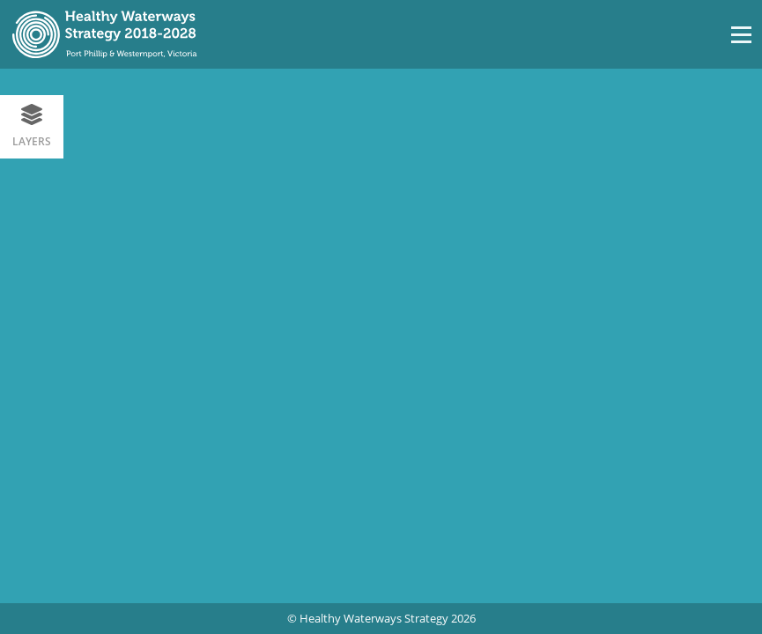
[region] (381, 335)
